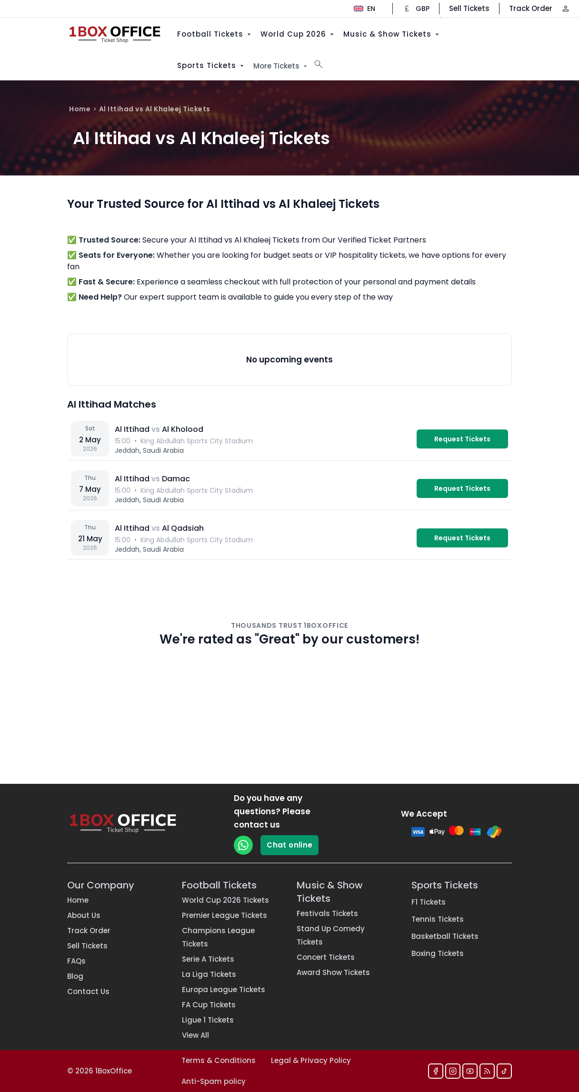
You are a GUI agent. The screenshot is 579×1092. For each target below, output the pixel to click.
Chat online (289, 845)
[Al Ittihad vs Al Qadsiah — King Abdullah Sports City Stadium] (289, 538)
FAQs (76, 961)
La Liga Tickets (209, 974)
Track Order (530, 8)
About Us (83, 915)
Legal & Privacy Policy (311, 1060)
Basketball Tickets (445, 936)
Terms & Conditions (218, 1060)
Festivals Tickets (327, 913)
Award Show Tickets (333, 972)
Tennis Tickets (437, 919)
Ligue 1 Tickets (208, 1020)
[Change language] (364, 8)
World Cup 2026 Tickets (225, 900)
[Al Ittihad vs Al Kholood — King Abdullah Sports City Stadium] (289, 439)
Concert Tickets (326, 957)
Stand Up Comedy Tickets (331, 935)
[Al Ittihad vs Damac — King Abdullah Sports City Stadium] (289, 488)
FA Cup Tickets (209, 1005)
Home (79, 109)
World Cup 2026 (298, 34)
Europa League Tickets (223, 989)
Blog (75, 976)
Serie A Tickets (208, 959)
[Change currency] (415, 8)
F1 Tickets (428, 902)
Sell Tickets (469, 8)
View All (195, 1035)
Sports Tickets (211, 65)
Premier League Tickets (224, 915)
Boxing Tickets (437, 953)
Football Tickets (215, 34)
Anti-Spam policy (213, 1081)
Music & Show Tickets (392, 34)
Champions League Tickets (218, 937)
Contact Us (88, 991)
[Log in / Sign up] (565, 8)
